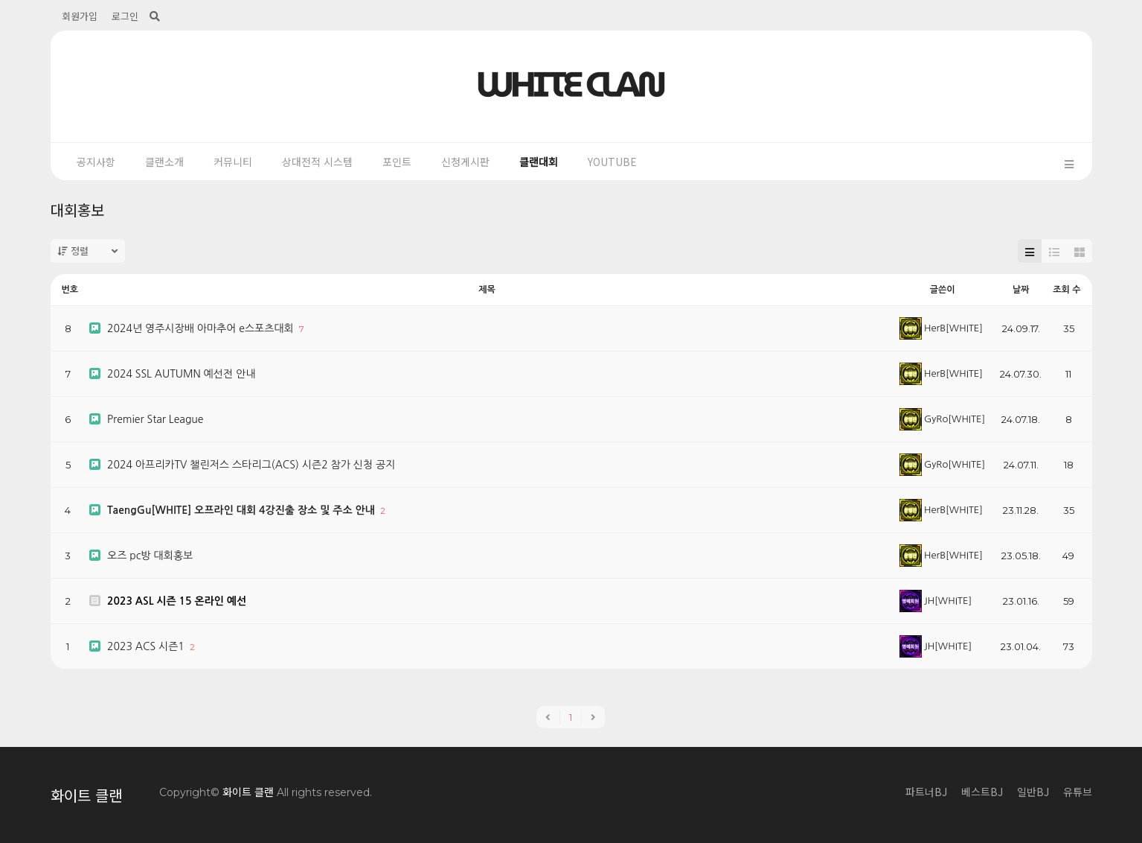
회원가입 (79, 16)
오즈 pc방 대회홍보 (150, 555)
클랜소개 (164, 161)
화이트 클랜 (86, 795)
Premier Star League (155, 419)
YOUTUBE (612, 161)
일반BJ (1033, 791)
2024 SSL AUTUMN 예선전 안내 (181, 374)
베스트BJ (982, 791)
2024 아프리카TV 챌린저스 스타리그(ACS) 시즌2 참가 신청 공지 (251, 464)
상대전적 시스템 (317, 161)
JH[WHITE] (935, 600)
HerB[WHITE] (941, 328)
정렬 (88, 251)
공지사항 (96, 161)
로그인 (125, 16)
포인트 (396, 161)
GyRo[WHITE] (942, 419)
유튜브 (1077, 791)
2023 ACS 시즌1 (147, 646)
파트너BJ (926, 791)
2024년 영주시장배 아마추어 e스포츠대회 (202, 328)
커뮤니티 (233, 161)
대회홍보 (77, 209)
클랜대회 (538, 161)
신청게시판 (465, 161)
